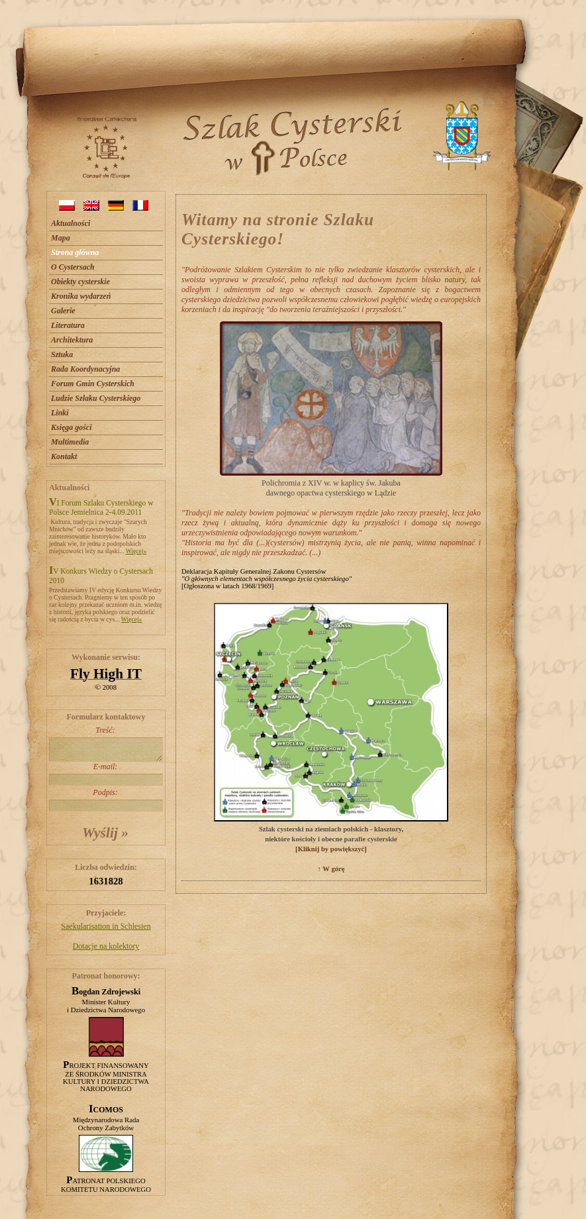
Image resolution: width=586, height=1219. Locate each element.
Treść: (105, 743)
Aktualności (70, 223)
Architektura (72, 339)
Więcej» (136, 551)
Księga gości (71, 427)
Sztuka (62, 354)
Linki (60, 412)
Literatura (68, 325)
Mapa (60, 237)
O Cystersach (73, 267)
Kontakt (64, 456)
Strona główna (75, 252)
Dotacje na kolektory (106, 946)
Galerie (63, 310)
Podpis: (105, 800)
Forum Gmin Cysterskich (92, 383)
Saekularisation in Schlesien (105, 926)
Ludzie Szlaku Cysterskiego (95, 398)
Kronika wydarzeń (81, 296)
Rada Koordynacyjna (85, 369)
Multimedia (70, 442)
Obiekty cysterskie (80, 281)
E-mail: (105, 774)
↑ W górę (330, 869)
